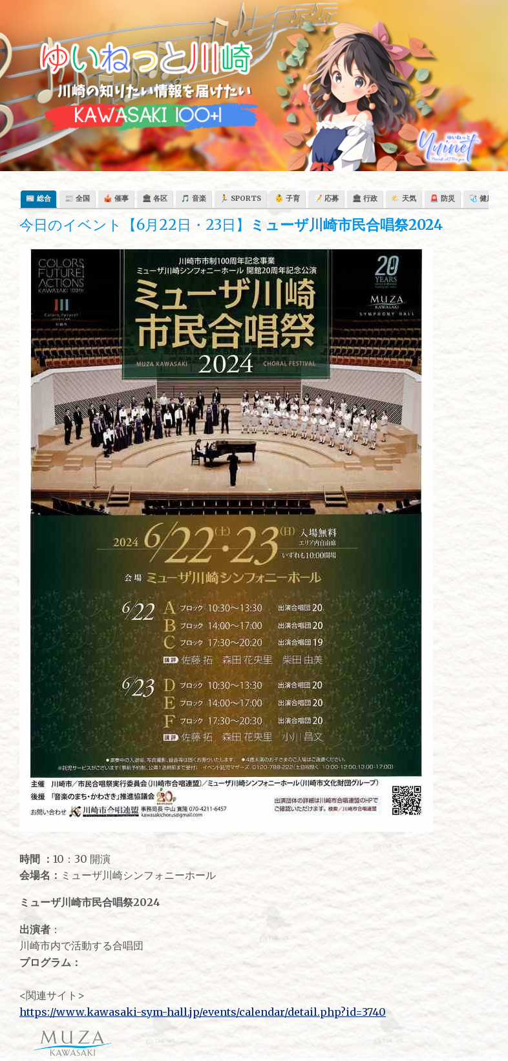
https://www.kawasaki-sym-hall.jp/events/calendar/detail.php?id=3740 (202, 1011)
